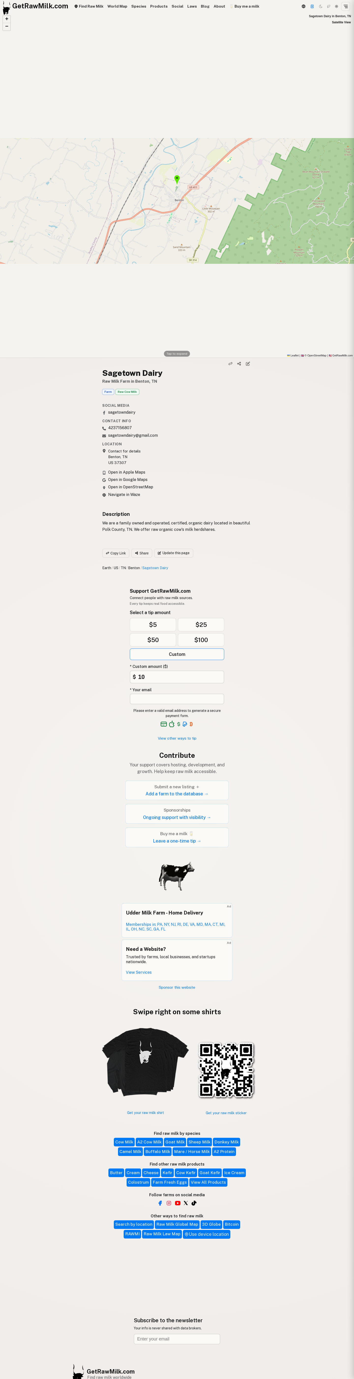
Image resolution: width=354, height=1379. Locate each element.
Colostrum (138, 1182)
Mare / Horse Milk (192, 1151)
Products (159, 6)
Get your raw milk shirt (145, 1113)
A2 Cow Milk (149, 1142)
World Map (117, 6)
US (116, 568)
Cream (133, 1172)
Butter (116, 1172)
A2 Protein (224, 1151)
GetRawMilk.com (111, 1371)
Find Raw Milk (88, 6)
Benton (134, 568)
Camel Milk (130, 1151)
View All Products (208, 1182)
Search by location (133, 1224)
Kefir (167, 1172)
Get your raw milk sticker (226, 1113)
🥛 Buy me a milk (244, 6)
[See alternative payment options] (185, 724)
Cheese (151, 1172)
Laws (192, 6)
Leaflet (293, 355)
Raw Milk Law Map (162, 1233)
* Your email (141, 690)
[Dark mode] (321, 6)
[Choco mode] (329, 6)
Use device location (206, 1234)
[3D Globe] (303, 6)
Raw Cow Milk (127, 392)
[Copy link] (231, 364)
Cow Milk (124, 1142)
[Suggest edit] (248, 364)
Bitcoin (232, 1224)
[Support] (312, 6)
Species (138, 6)
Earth (106, 568)
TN (123, 568)
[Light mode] (336, 6)
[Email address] (177, 1339)
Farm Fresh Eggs (170, 1182)
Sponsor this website (177, 987)
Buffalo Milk (157, 1151)
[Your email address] (177, 699)
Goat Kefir (210, 1172)
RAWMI (132, 1233)
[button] (6, 19)
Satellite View (341, 22)
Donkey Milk (226, 1142)
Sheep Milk (199, 1142)
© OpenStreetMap (313, 355)
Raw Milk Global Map (177, 1224)
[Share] (239, 364)
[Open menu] (345, 6)
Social (177, 6)
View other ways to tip (177, 738)
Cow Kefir (186, 1172)
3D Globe (211, 1224)
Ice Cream (234, 1172)
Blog (205, 6)
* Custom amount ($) (149, 666)
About (219, 6)
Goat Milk (175, 1142)
